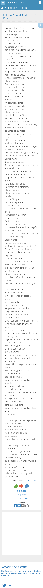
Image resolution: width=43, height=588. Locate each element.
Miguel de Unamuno (31, 480)
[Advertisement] (21, 533)
